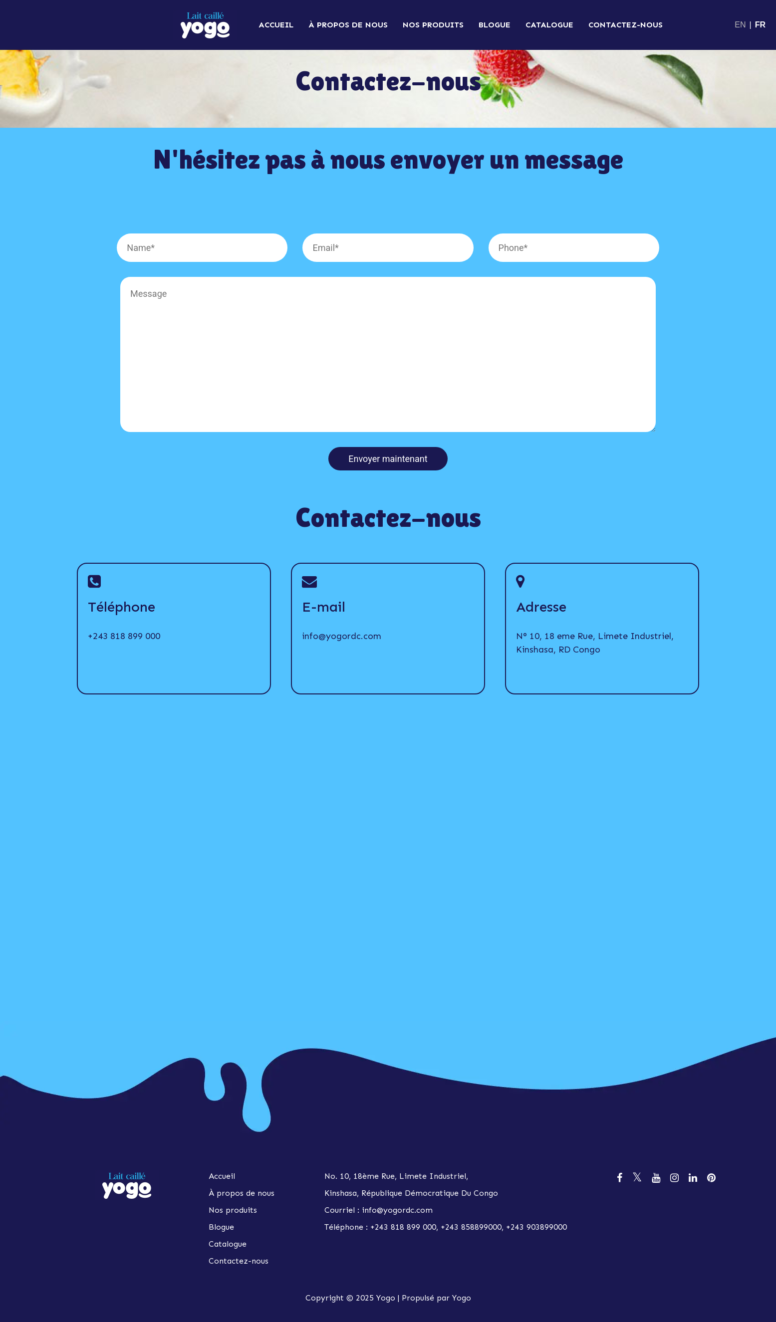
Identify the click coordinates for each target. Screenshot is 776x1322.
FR (760, 24)
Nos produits (433, 24)
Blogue (495, 24)
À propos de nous (348, 24)
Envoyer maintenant (387, 458)
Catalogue (549, 24)
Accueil (276, 24)
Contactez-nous (625, 24)
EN (740, 24)
